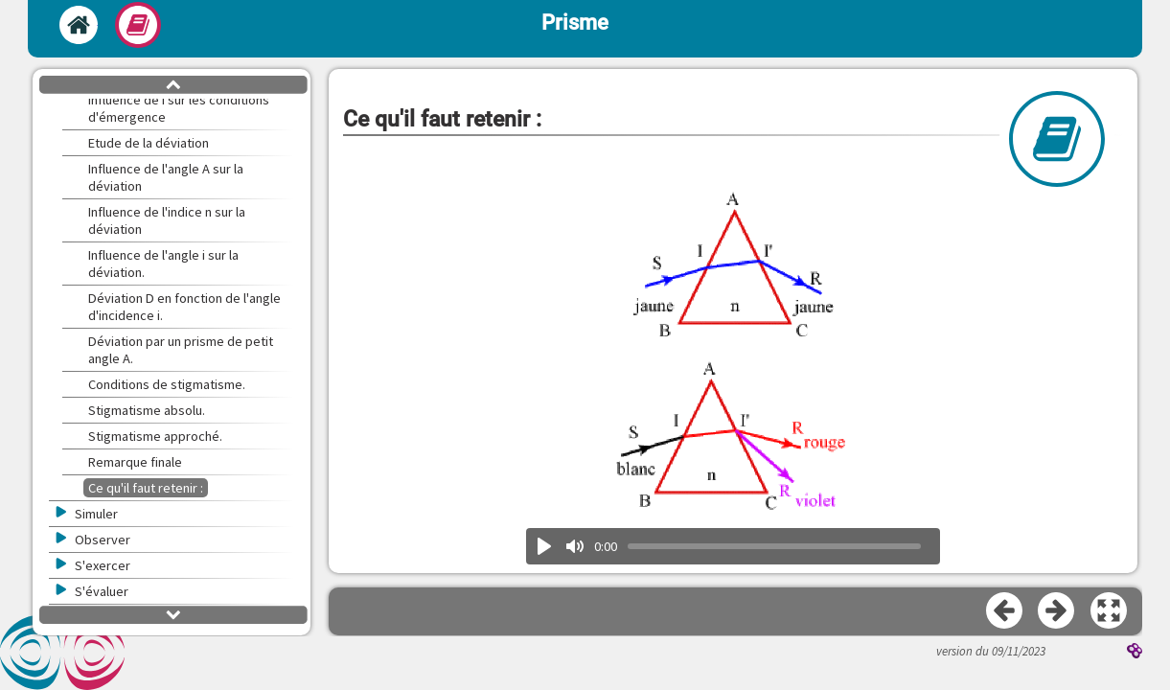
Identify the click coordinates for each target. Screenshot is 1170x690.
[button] (1109, 611)
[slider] (775, 546)
